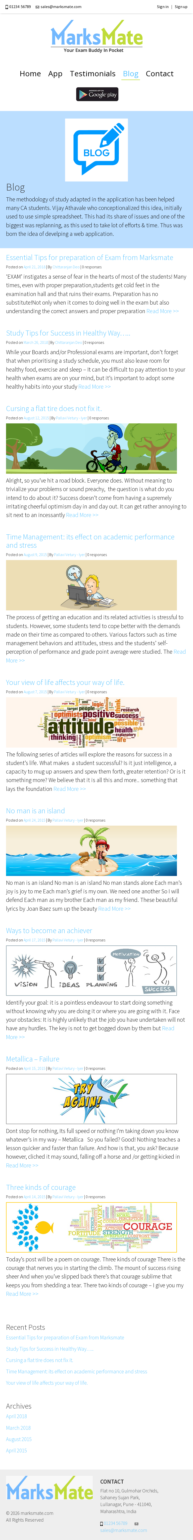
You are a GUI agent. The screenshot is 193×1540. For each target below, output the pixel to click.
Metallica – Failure (32, 1059)
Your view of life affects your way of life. (65, 682)
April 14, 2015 (34, 1196)
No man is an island (35, 810)
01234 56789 (19, 6)
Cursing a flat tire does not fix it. (54, 408)
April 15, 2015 (34, 1068)
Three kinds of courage (41, 1187)
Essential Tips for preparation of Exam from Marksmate (89, 257)
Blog (130, 73)
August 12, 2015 (36, 417)
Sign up (181, 6)
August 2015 (19, 1439)
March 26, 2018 (36, 342)
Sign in (163, 6)
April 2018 (16, 1416)
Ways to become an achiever (49, 930)
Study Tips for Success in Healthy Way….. (68, 333)
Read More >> (163, 311)
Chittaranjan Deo (66, 266)
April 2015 (16, 1450)
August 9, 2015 (35, 554)
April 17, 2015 (34, 939)
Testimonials (93, 73)
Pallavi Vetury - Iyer (71, 417)
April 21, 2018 (34, 266)
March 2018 (18, 1427)
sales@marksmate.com (58, 6)
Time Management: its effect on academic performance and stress (90, 541)
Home (30, 73)
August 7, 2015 (35, 691)
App (55, 73)
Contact (160, 73)
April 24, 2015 (34, 820)
